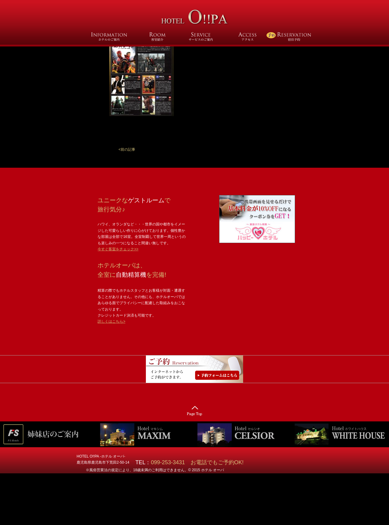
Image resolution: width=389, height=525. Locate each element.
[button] (127, 149)
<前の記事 (127, 149)
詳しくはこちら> (111, 321)
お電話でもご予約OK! (217, 462)
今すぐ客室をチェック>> (118, 249)
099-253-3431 (170, 462)
